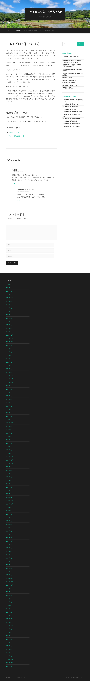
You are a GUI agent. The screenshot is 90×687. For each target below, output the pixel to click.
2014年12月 (9, 665)
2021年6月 (9, 401)
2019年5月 (9, 486)
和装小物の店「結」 (67, 88)
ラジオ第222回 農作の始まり (70, 107)
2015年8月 (9, 638)
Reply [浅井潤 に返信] (13, 183)
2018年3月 (9, 533)
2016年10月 (9, 590)
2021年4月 (9, 408)
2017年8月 (9, 557)
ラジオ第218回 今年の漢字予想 (71, 119)
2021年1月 (9, 418)
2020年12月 (9, 422)
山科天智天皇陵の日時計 (69, 80)
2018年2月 (9, 536)
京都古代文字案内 (32, 31)
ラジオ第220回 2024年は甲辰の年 (72, 112)
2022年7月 (9, 357)
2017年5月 (9, 567)
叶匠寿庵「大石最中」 (68, 78)
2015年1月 (9, 661)
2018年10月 (9, 509)
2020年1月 (9, 459)
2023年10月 (9, 307)
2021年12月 (9, 381)
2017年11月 (9, 546)
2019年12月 (9, 462)
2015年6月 (9, 644)
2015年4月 (9, 651)
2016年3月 (9, 614)
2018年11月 (9, 506)
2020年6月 (9, 442)
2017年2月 (9, 577)
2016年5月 (9, 607)
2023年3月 (9, 330)
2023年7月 (9, 317)
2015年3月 (9, 655)
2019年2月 (9, 496)
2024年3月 (9, 290)
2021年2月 (9, 415)
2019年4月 (9, 489)
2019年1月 (9, 499)
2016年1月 (9, 621)
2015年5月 (9, 648)
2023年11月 (9, 303)
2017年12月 (9, 543)
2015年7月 (9, 641)
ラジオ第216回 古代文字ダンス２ (72, 124)
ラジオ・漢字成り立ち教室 (47, 31)
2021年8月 (9, 394)
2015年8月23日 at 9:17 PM (19, 172)
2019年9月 (9, 472)
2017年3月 (9, 574)
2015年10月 (9, 631)
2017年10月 (9, 550)
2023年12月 (9, 300)
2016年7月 (9, 601)
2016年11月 (9, 587)
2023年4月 (9, 327)
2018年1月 (9, 540)
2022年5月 (9, 364)
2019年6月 (9, 482)
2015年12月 (9, 624)
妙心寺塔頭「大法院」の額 (69, 85)
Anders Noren (75, 683)
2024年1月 (9, 296)
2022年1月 (9, 378)
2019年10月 (9, 469)
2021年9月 (9, 391)
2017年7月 (9, 560)
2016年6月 (9, 604)
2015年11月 (9, 628)
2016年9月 (9, 594)
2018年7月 (9, 519)
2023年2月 (9, 334)
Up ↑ (82, 683)
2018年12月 (9, 503)
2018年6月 (9, 523)
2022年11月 (9, 344)
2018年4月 (9, 530)
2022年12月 (9, 340)
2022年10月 (9, 347)
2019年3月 (9, 492)
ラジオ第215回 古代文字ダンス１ (72, 126)
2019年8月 (9, 476)
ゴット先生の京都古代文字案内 (45, 11)
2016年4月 (9, 611)
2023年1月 (9, 337)
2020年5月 (9, 445)
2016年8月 (9, 597)
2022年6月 (9, 361)
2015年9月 (9, 634)
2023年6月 (9, 320)
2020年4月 (9, 449)
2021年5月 (9, 405)
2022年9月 (9, 351)
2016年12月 (9, 584)
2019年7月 (9, 479)
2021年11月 (9, 384)
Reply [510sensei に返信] (18, 200)
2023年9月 (9, 310)
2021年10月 (9, 388)
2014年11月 (9, 668)
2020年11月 (9, 425)
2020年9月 (9, 432)
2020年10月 (9, 428)
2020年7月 (9, 438)
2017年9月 (9, 553)
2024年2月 (9, 293)
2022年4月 (9, 367)
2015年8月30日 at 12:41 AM (24, 191)
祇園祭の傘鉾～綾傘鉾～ (69, 83)
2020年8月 (9, 435)
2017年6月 (9, 563)
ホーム (9, 31)
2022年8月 (9, 354)
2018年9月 (9, 513)
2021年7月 (9, 398)
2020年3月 (9, 452)
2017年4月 (9, 570)
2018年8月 (9, 516)
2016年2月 (9, 617)
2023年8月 (9, 313)
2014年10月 (9, 672)
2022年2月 (9, 374)
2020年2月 (9, 455)
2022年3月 (9, 371)
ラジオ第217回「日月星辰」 (70, 121)
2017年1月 (9, 580)
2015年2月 (9, 658)
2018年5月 (9, 526)
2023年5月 (9, 324)
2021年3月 (9, 411)
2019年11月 (9, 465)
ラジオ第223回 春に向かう (70, 104)
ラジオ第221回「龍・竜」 (69, 109)
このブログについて (20, 31)
